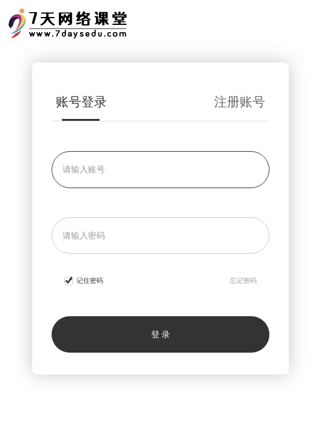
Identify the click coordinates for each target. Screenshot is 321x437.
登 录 (161, 334)
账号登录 (81, 102)
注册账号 (239, 102)
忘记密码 (243, 280)
